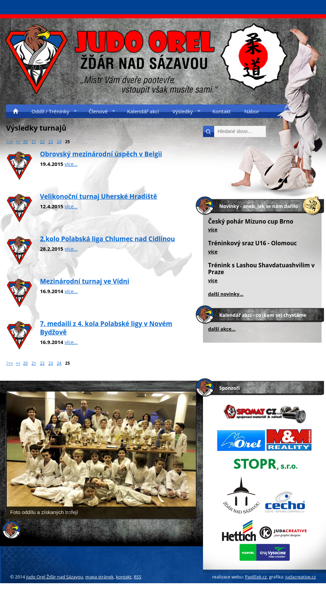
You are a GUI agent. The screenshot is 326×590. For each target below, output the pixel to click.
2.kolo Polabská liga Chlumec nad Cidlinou (107, 238)
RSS (137, 577)
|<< (9, 142)
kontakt (123, 577)
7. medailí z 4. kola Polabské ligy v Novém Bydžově (106, 328)
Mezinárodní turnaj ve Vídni (84, 281)
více (213, 229)
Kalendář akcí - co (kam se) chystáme (262, 315)
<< (18, 142)
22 (42, 142)
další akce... (222, 329)
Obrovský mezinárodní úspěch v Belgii (101, 154)
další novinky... (225, 294)
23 (50, 142)
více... (71, 163)
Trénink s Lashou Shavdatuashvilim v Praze (261, 268)
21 (34, 142)
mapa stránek (99, 577)
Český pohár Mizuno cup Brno (250, 221)
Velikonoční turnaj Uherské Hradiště (98, 196)
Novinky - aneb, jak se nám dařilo (258, 206)
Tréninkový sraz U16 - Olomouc (252, 243)
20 (25, 142)
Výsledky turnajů (36, 128)
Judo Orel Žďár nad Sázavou (54, 577)
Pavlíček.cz (256, 577)
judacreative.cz (300, 577)
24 (59, 142)
